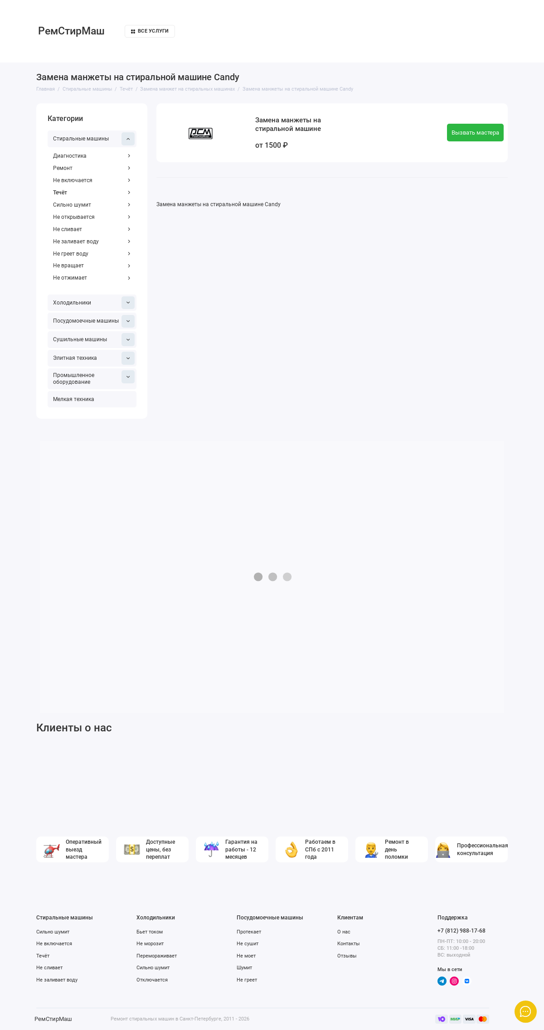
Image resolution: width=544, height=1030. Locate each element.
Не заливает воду (92, 241)
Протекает (249, 931)
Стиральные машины (94, 138)
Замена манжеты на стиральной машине (288, 124)
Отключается (152, 980)
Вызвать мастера (475, 132)
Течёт (92, 192)
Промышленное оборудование (94, 377)
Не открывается (92, 217)
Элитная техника (94, 358)
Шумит (244, 967)
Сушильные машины (94, 339)
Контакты (348, 943)
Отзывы (347, 956)
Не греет (247, 980)
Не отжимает (92, 278)
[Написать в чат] (526, 1012)
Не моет (246, 956)
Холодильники (94, 302)
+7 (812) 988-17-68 (461, 931)
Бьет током (149, 931)
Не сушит (247, 943)
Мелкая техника (73, 399)
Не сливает (92, 229)
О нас (343, 931)
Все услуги (150, 31)
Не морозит (150, 943)
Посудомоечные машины (94, 321)
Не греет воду (92, 254)
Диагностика (92, 156)
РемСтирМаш (71, 31)
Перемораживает (156, 956)
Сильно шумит (92, 205)
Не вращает (92, 265)
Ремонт (92, 168)
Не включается (92, 180)
